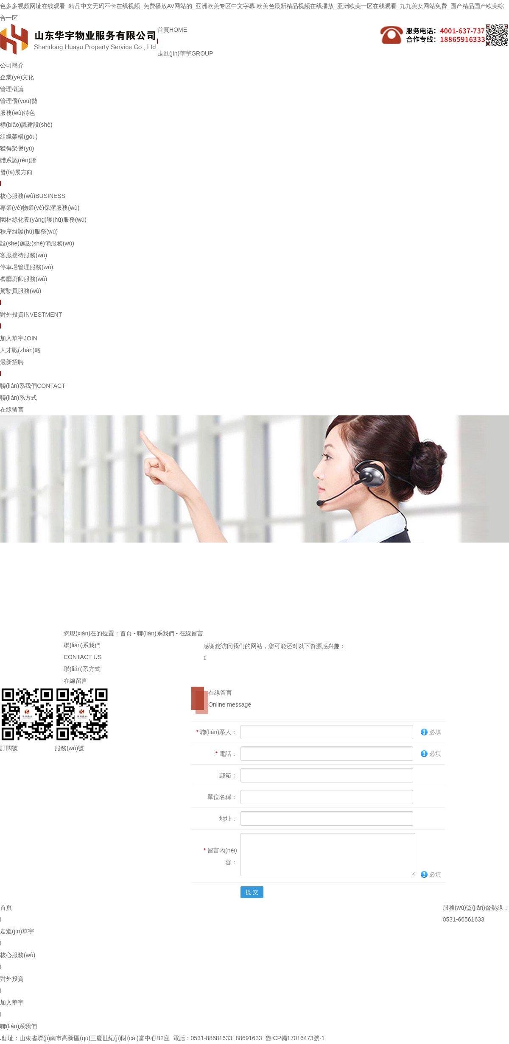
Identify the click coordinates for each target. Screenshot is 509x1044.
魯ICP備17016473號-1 (295, 1038)
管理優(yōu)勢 (18, 100)
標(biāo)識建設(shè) (26, 124)
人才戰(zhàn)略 (20, 350)
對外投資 (31, 314)
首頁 (172, 29)
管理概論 (12, 89)
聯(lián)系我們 (32, 385)
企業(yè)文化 (17, 77)
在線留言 (12, 409)
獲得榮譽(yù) (17, 148)
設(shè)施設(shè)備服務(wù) (37, 243)
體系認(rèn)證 (18, 160)
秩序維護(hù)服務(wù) (29, 231)
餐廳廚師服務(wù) (23, 279)
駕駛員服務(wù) (20, 290)
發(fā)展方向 (16, 172)
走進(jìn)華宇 (185, 53)
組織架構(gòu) (19, 136)
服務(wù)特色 (17, 112)
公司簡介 (12, 65)
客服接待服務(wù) (23, 255)
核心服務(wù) (32, 195)
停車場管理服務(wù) (26, 267)
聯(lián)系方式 (18, 397)
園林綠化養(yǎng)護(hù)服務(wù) (43, 219)
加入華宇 (18, 338)
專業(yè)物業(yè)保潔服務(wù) (39, 207)
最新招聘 (12, 362)
